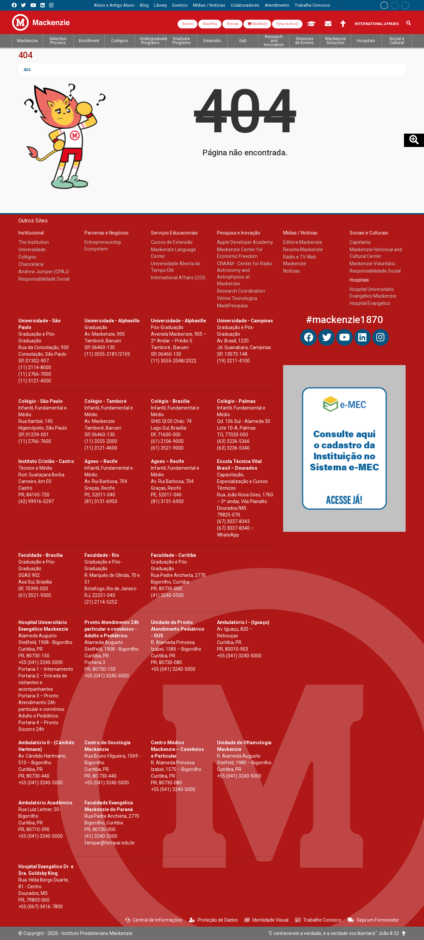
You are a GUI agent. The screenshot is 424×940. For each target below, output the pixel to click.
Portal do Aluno (287, 24)
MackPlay (209, 24)
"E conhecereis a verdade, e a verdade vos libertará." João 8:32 (337, 933)
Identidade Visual (266, 920)
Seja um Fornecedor (373, 920)
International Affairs (377, 24)
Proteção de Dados (213, 920)
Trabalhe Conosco (318, 920)
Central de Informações (153, 920)
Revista (232, 24)
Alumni (187, 24)
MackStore (257, 24)
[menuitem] (114, 5)
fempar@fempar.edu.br (109, 842)
